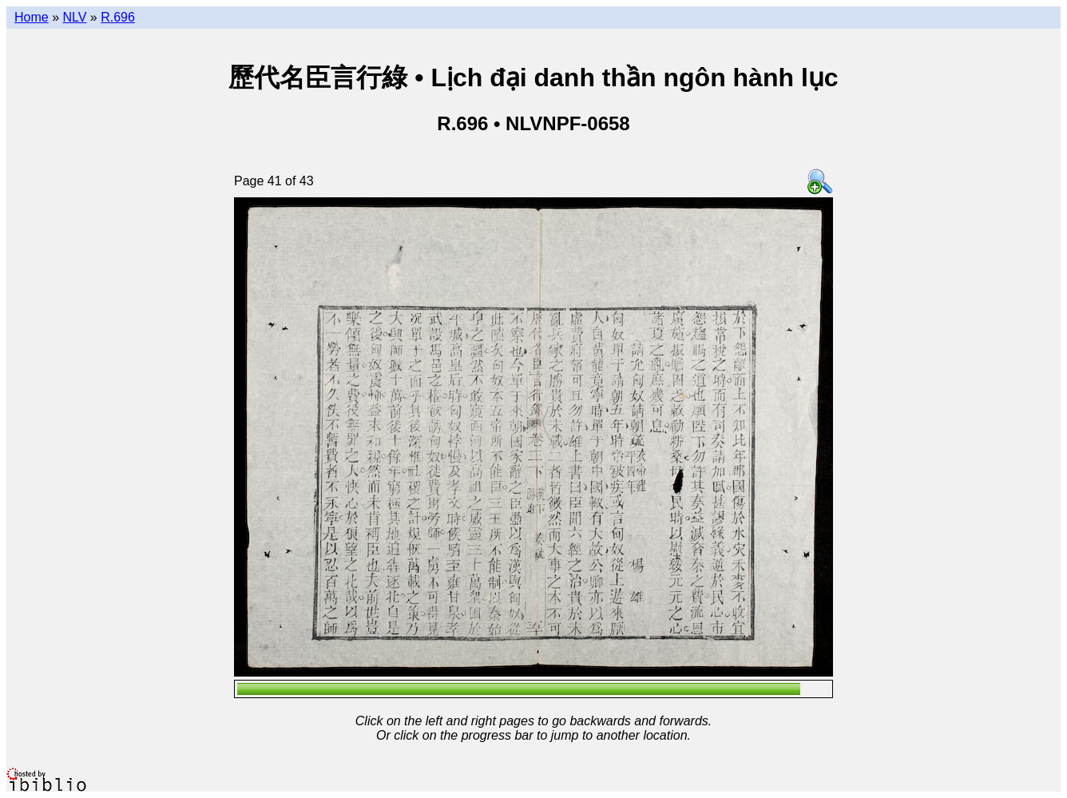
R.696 (118, 17)
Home (31, 17)
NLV (74, 17)
